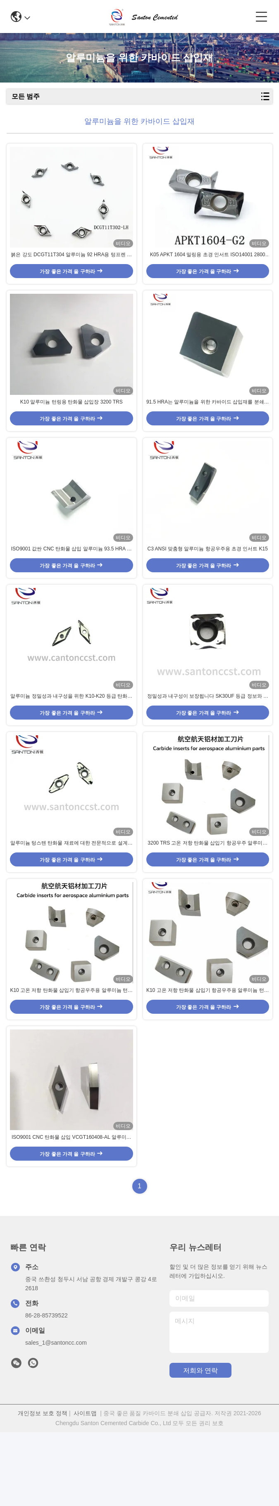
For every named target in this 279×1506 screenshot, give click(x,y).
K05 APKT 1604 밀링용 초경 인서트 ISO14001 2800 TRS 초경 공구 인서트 (207, 265)
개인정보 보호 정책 (42, 1487)
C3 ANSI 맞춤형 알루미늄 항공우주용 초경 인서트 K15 (208, 580)
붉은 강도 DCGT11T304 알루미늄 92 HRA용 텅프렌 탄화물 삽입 (71, 265)
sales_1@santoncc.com (56, 1416)
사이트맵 (85, 1487)
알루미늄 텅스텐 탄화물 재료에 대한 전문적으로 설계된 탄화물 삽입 (71, 896)
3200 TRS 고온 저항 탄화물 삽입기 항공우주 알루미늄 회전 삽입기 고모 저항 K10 (207, 896)
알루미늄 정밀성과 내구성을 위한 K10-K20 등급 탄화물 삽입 (71, 738)
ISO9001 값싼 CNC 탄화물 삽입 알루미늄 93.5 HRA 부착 (71, 581)
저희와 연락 (200, 1444)
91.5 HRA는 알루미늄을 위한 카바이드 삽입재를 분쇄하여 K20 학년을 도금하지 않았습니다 (207, 423)
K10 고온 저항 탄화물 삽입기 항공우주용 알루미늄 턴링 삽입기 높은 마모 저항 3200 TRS (71, 1053)
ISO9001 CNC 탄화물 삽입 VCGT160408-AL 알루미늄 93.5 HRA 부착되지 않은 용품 (71, 1211)
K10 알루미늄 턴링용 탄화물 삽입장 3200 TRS (71, 423)
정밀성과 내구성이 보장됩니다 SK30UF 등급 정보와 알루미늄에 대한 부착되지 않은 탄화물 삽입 (207, 738)
